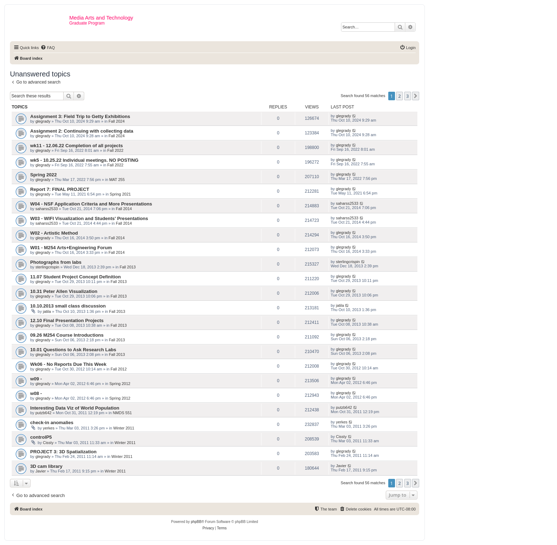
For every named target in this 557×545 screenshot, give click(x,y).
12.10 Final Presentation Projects (67, 320)
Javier (41, 471)
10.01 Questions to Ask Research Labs (73, 349)
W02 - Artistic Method (54, 233)
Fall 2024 (117, 121)
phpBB (196, 522)
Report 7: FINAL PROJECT (59, 189)
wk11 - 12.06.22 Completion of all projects (76, 145)
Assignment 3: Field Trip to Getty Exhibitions (80, 116)
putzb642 (44, 413)
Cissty (48, 442)
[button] (415, 96)
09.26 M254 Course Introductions (67, 335)
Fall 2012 (118, 369)
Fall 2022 (115, 150)
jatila (47, 311)
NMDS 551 (122, 413)
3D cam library (46, 466)
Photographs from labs (55, 262)
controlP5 (41, 437)
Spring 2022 (43, 174)
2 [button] (399, 96)
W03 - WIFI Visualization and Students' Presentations (89, 218)
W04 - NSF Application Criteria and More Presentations (91, 204)
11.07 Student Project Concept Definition (75, 276)
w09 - (36, 378)
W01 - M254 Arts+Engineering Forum (71, 247)
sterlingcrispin (47, 267)
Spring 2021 (120, 194)
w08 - (36, 393)
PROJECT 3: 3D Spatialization (63, 451)
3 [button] (407, 96)
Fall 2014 (124, 209)
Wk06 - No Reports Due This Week (68, 364)
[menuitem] (47, 47)
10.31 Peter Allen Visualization (63, 291)
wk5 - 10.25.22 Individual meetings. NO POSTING (84, 160)
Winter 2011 (123, 428)
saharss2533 (47, 209)
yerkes (48, 428)
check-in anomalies (52, 422)
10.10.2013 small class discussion (68, 306)
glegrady (43, 121)
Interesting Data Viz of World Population (74, 408)
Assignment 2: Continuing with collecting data (81, 131)
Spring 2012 (119, 383)
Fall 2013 (128, 267)
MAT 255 (117, 179)
